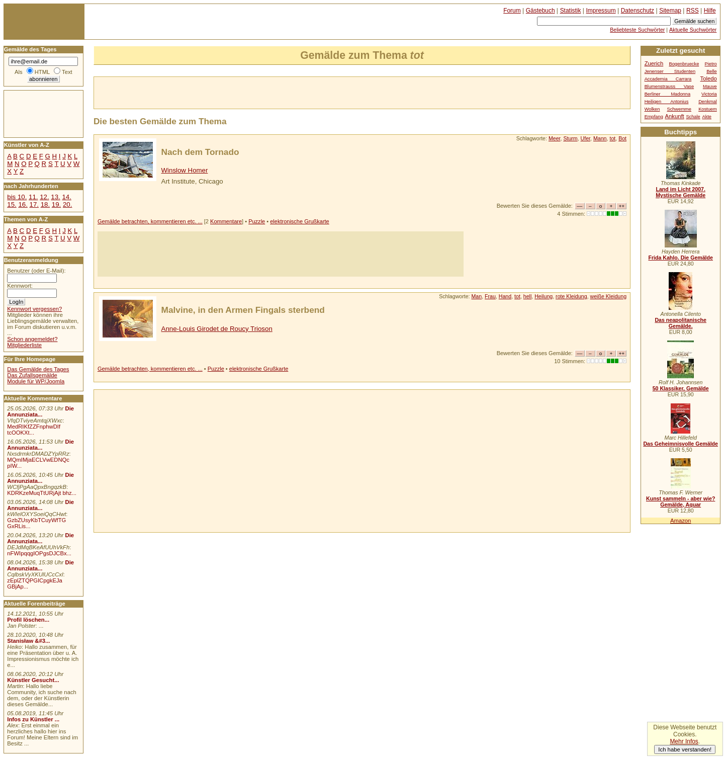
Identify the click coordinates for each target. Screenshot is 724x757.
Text (67, 72)
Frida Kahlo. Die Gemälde (680, 258)
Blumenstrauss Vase (669, 86)
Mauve (710, 86)
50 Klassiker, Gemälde (681, 388)
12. (44, 197)
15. (11, 204)
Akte (706, 116)
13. (55, 197)
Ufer (585, 138)
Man (477, 296)
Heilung (543, 296)
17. (34, 204)
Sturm (570, 138)
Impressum (601, 10)
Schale (693, 116)
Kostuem (707, 109)
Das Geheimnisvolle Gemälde (680, 444)
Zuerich (654, 63)
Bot (622, 138)
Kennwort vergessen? (34, 309)
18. (45, 204)
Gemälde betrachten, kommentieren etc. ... (150, 221)
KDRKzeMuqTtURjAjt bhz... (41, 493)
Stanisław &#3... (28, 641)
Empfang (654, 116)
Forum (512, 10)
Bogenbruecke (684, 63)
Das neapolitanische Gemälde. (680, 323)
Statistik (570, 10)
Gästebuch (540, 10)
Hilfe (710, 10)
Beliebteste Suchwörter (637, 30)
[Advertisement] (211, 92)
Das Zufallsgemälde (32, 375)
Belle (711, 71)
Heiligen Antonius (667, 101)
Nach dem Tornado (200, 152)
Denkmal (707, 101)
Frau (490, 296)
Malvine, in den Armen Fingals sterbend (243, 310)
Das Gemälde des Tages (38, 369)
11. (33, 197)
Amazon (680, 521)
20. (67, 204)
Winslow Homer (184, 170)
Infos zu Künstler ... (33, 719)
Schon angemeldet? (32, 339)
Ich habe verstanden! (684, 749)
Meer (555, 138)
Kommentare (226, 221)
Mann (600, 138)
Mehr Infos (684, 741)
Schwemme (679, 109)
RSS (692, 10)
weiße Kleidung (608, 296)
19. (56, 204)
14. (66, 197)
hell (527, 296)
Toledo (708, 78)
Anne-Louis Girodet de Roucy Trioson (217, 328)
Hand (505, 296)
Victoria (709, 94)
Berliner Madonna (667, 94)
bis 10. (17, 197)
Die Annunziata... (40, 411)
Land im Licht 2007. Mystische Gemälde (680, 192)
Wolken (652, 109)
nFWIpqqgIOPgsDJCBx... (39, 553)
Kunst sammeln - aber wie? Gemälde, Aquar (680, 501)
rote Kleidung (571, 296)
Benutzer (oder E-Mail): (36, 271)
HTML (42, 72)
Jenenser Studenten (670, 71)
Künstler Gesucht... (33, 680)
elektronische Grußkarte (299, 221)
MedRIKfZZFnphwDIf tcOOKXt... (33, 430)
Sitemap (670, 10)
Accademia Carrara (668, 78)
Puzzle (256, 221)
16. (22, 204)
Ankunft (674, 116)
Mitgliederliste (24, 345)
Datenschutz (637, 10)
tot (612, 138)
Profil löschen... (28, 620)
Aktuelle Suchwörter (692, 30)
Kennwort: (20, 286)
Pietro (711, 63)
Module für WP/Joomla (35, 381)
